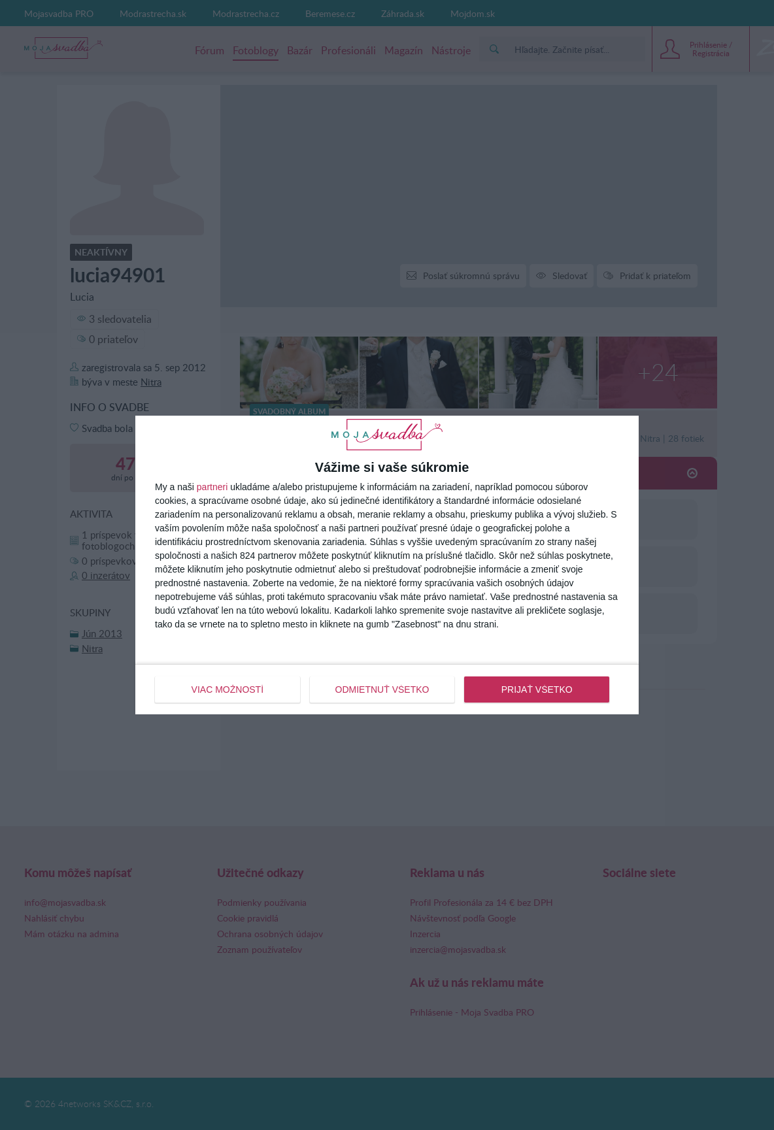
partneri (212, 486)
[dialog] (387, 565)
